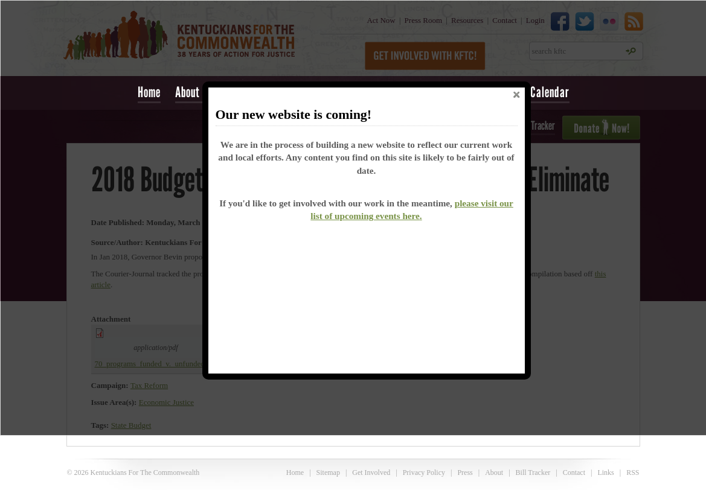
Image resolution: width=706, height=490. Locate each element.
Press (464, 472)
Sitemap (328, 472)
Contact (574, 472)
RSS (632, 472)
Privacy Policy (424, 472)
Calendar (550, 92)
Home (149, 92)
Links (605, 472)
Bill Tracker (533, 472)
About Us (194, 92)
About (494, 472)
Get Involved (371, 472)
